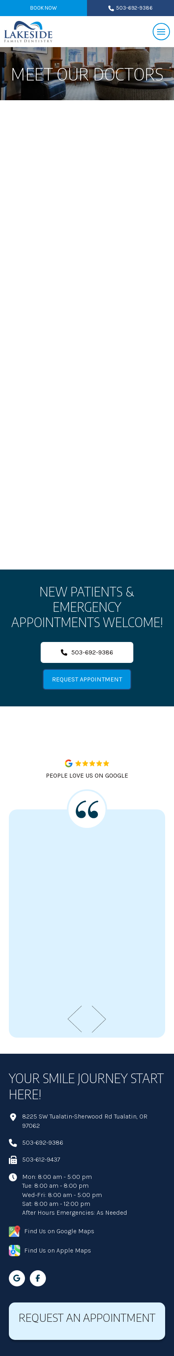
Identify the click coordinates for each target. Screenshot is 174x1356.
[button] (161, 31)
